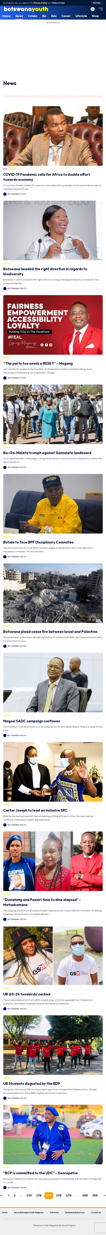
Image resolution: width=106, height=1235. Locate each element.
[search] (85, 9)
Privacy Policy (40, 3)
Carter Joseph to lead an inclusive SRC (35, 810)
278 (58, 1195)
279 (68, 1195)
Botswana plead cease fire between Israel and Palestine (50, 631)
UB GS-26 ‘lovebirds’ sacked (26, 994)
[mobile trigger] (100, 9)
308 (85, 1195)
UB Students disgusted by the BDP (31, 1083)
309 (95, 1195)
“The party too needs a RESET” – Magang (38, 363)
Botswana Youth (17, 194)
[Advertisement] (53, 52)
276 (39, 1195)
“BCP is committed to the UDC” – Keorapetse (40, 1173)
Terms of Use (58, 3)
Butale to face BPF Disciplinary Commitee (38, 542)
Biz (5, 169)
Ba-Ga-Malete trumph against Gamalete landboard (47, 452)
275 (29, 1195)
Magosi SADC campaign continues (31, 721)
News (13, 169)
